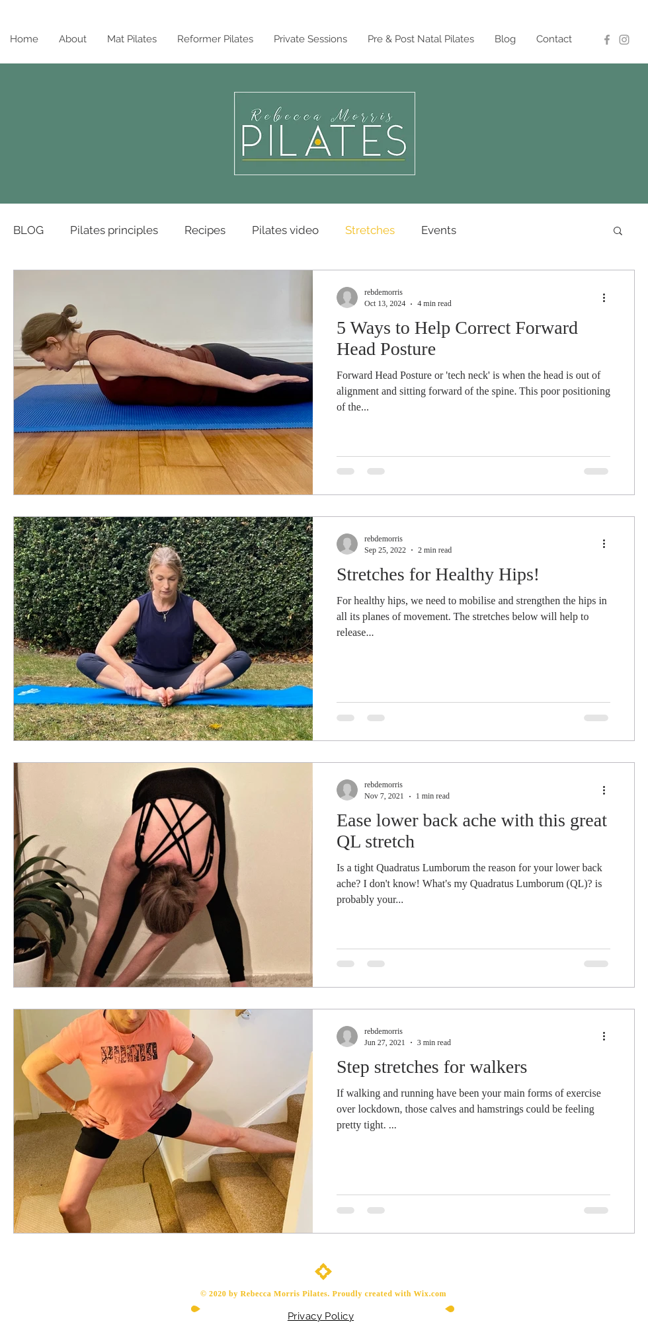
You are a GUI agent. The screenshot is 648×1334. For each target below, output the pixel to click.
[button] (618, 232)
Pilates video (285, 230)
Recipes (204, 230)
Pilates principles (114, 230)
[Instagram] (624, 39)
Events (438, 230)
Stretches (370, 230)
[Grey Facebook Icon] (607, 39)
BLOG (28, 230)
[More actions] (608, 297)
